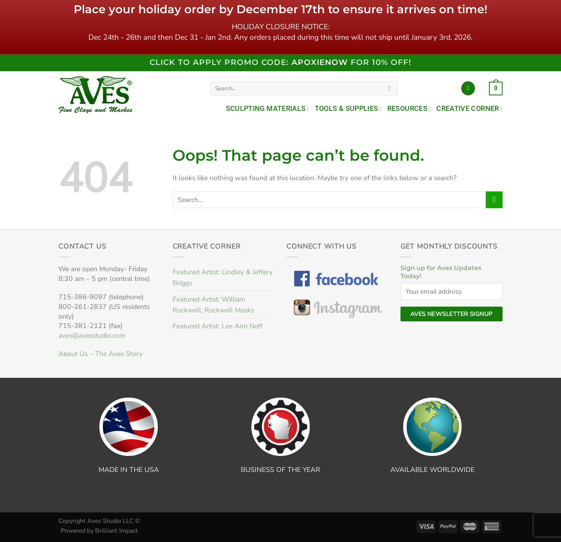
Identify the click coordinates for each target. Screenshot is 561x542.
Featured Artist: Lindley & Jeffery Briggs (223, 277)
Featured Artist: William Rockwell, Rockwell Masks (213, 305)
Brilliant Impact (116, 530)
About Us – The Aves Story (100, 353)
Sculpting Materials (267, 108)
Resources (409, 108)
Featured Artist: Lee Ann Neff (218, 326)
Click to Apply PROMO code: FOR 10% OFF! (280, 62)
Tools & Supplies (348, 108)
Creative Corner (469, 108)
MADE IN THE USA (129, 469)
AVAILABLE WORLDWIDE (432, 469)
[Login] (468, 88)
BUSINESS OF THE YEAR (280, 469)
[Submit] (390, 88)
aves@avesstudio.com (91, 335)
